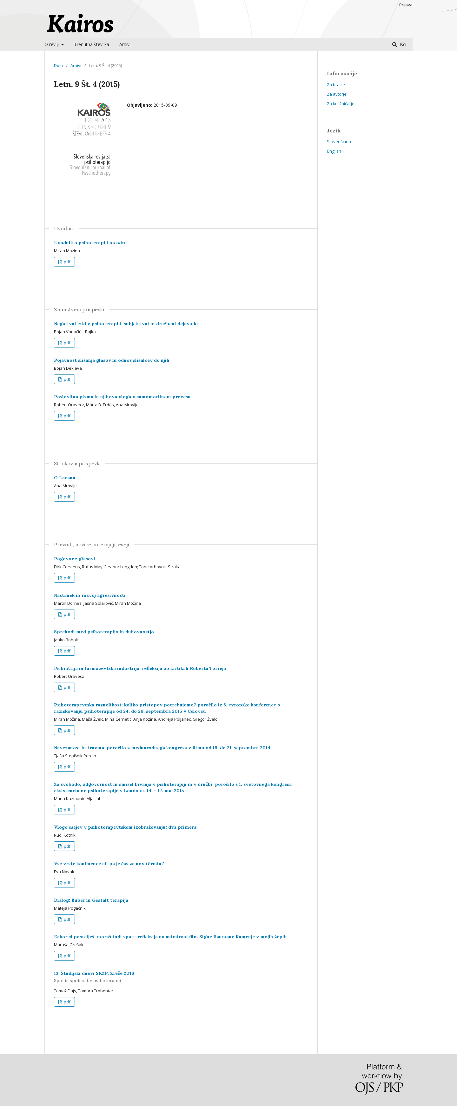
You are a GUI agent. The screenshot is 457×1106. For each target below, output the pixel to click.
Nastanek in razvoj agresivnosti (90, 595)
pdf (66, 262)
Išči (402, 44)
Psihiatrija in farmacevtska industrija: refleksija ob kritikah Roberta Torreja (140, 668)
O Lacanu (65, 478)
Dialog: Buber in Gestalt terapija (91, 900)
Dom (58, 65)
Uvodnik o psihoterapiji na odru (90, 243)
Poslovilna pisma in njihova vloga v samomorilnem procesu (122, 397)
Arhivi (124, 44)
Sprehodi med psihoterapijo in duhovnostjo (104, 632)
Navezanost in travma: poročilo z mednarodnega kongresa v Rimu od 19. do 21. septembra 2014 (162, 748)
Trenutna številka (91, 44)
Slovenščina (339, 141)
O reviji (52, 44)
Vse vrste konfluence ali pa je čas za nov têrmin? (109, 864)
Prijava (406, 5)
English (334, 151)
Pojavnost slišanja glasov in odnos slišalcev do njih (111, 360)
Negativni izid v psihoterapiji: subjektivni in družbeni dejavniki (126, 324)
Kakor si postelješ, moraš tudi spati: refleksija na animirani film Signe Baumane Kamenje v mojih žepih (170, 937)
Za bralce (336, 84)
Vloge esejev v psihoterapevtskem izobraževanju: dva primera (125, 827)
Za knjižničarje (340, 103)
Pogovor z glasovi (74, 559)
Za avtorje (337, 94)
